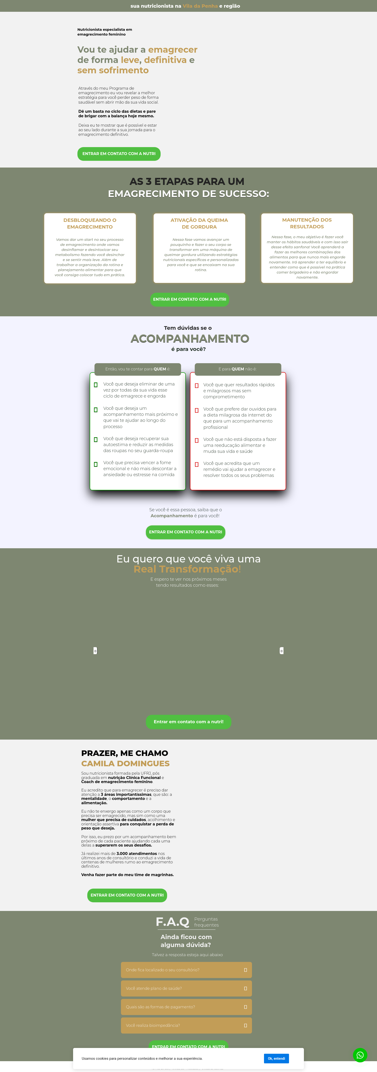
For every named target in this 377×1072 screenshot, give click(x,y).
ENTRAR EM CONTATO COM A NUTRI (119, 153)
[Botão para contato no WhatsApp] (360, 1055)
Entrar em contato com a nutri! (188, 721)
